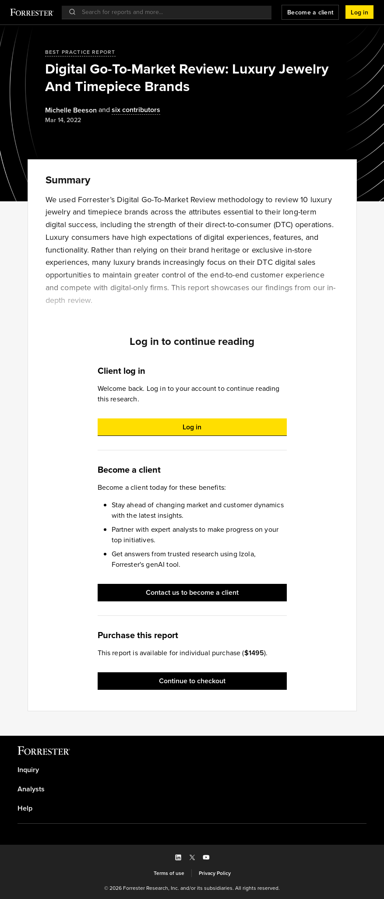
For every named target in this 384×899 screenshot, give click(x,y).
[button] (359, 12)
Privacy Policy (215, 873)
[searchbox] (171, 12)
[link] (192, 770)
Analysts (31, 789)
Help (25, 808)
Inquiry (28, 770)
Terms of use (169, 873)
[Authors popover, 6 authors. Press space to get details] (128, 110)
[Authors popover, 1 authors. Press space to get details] (71, 110)
